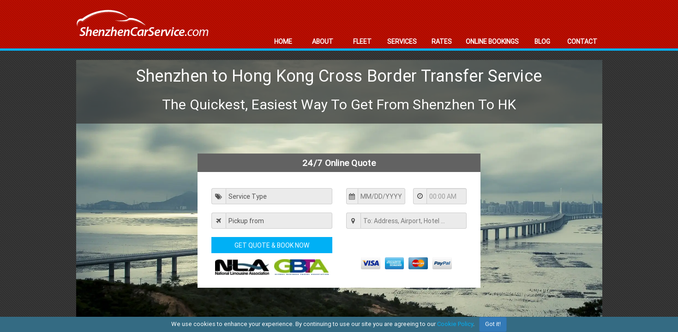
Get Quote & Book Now (271, 245)
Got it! (493, 324)
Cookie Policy (455, 324)
